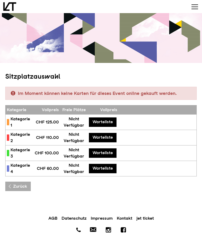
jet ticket (145, 218)
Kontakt (124, 218)
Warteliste (103, 121)
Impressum (102, 218)
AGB (52, 218)
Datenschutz (74, 218)
